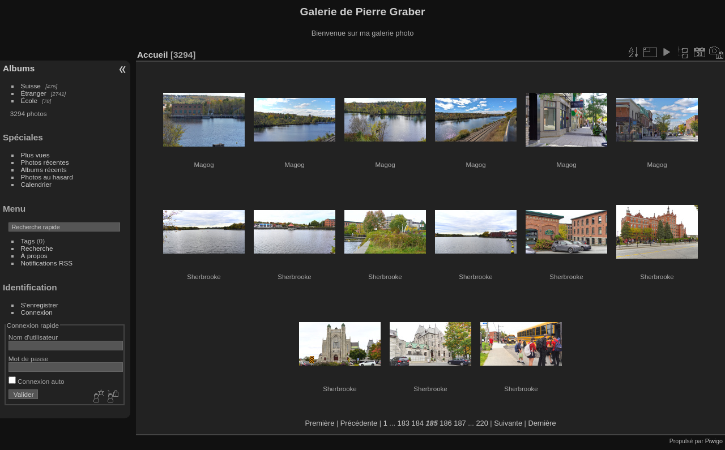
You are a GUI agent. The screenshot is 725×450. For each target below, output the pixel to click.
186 (445, 423)
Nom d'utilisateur (33, 337)
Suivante (508, 423)
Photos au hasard (47, 177)
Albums (19, 68)
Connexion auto (36, 381)
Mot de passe (28, 358)
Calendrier (36, 184)
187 (460, 423)
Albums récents (44, 169)
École (29, 100)
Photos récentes (45, 162)
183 (404, 423)
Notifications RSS (47, 263)
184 (418, 423)
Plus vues (35, 154)
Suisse (31, 85)
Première (319, 423)
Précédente (358, 423)
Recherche (37, 248)
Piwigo (714, 441)
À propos (34, 255)
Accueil (152, 54)
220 (482, 423)
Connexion (37, 312)
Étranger (33, 93)
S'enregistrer (39, 304)
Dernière (542, 423)
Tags (28, 241)
